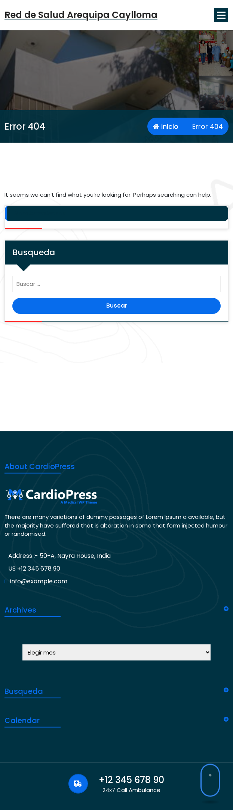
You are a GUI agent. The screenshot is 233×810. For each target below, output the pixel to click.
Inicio (165, 126)
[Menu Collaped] (221, 14)
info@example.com (38, 690)
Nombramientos (40, 213)
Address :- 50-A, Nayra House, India (59, 664)
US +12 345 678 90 (34, 677)
